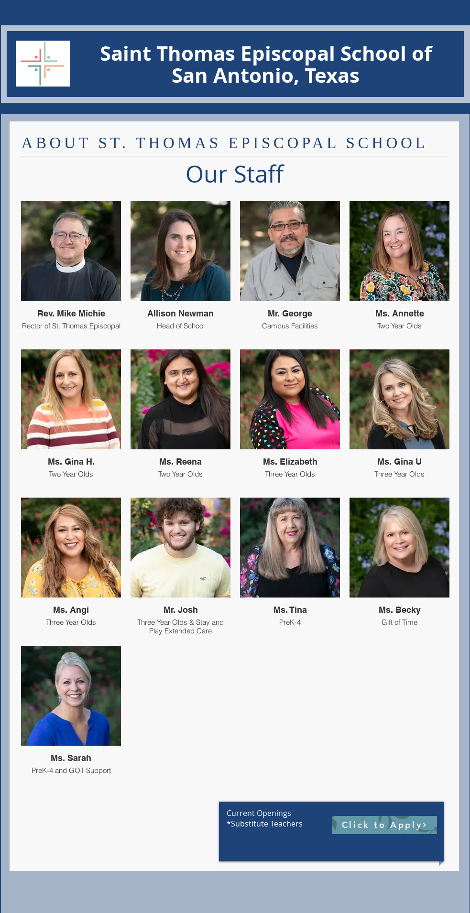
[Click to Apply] (384, 825)
